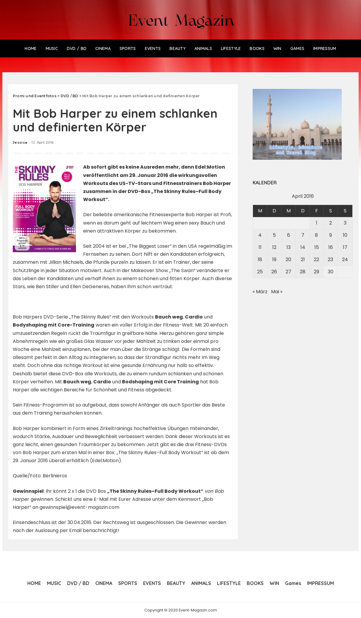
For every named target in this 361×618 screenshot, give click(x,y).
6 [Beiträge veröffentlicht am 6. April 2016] (288, 235)
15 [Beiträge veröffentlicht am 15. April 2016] (316, 247)
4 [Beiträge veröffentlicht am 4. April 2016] (260, 235)
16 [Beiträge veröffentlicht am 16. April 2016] (330, 247)
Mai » (276, 291)
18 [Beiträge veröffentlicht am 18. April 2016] (260, 259)
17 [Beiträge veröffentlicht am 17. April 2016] (345, 247)
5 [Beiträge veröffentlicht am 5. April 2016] (274, 235)
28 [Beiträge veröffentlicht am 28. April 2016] (302, 271)
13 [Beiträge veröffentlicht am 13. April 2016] (288, 247)
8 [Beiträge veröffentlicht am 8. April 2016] (316, 235)
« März (260, 291)
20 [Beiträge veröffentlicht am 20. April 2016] (288, 259)
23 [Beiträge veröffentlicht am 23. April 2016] (330, 259)
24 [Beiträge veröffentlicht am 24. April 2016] (345, 259)
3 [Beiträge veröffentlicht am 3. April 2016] (345, 222)
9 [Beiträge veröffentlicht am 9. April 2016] (330, 235)
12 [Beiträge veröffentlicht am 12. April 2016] (274, 247)
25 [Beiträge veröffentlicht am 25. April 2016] (260, 271)
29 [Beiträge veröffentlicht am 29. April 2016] (316, 271)
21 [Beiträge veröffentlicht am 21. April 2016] (303, 259)
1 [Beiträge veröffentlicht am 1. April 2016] (316, 222)
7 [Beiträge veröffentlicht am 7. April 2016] (302, 235)
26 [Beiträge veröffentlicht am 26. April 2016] (274, 271)
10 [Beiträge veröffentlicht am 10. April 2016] (345, 235)
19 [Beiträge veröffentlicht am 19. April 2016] (274, 259)
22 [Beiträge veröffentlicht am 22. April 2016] (316, 259)
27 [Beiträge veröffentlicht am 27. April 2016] (288, 271)
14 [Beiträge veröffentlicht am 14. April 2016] (302, 247)
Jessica (20, 142)
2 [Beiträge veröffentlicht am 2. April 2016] (330, 222)
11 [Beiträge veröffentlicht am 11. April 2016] (260, 247)
